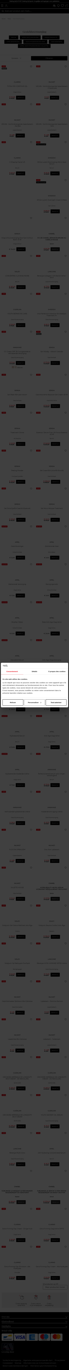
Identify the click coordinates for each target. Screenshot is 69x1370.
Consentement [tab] (12, 671)
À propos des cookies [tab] (57, 671)
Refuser (13, 702)
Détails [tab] (34, 671)
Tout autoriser (56, 702)
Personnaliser (34, 702)
